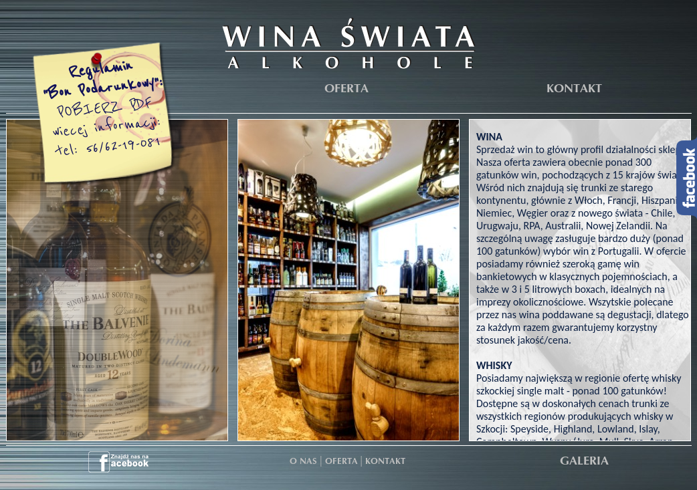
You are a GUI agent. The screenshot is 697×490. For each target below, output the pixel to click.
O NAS (303, 462)
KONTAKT (574, 89)
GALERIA (584, 461)
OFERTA (346, 89)
